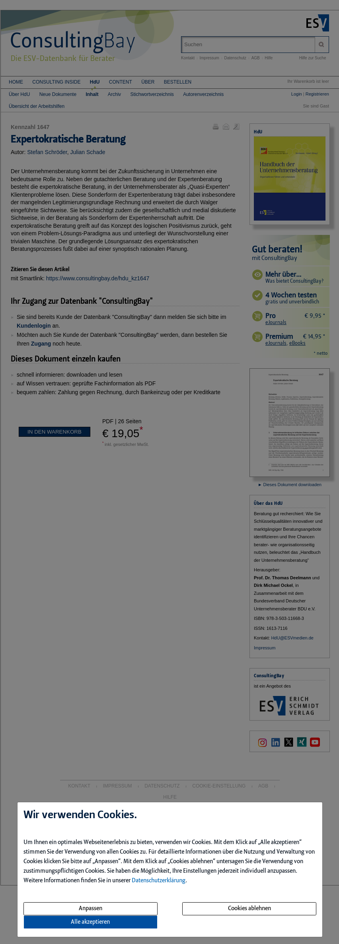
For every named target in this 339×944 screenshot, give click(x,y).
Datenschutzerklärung (158, 881)
